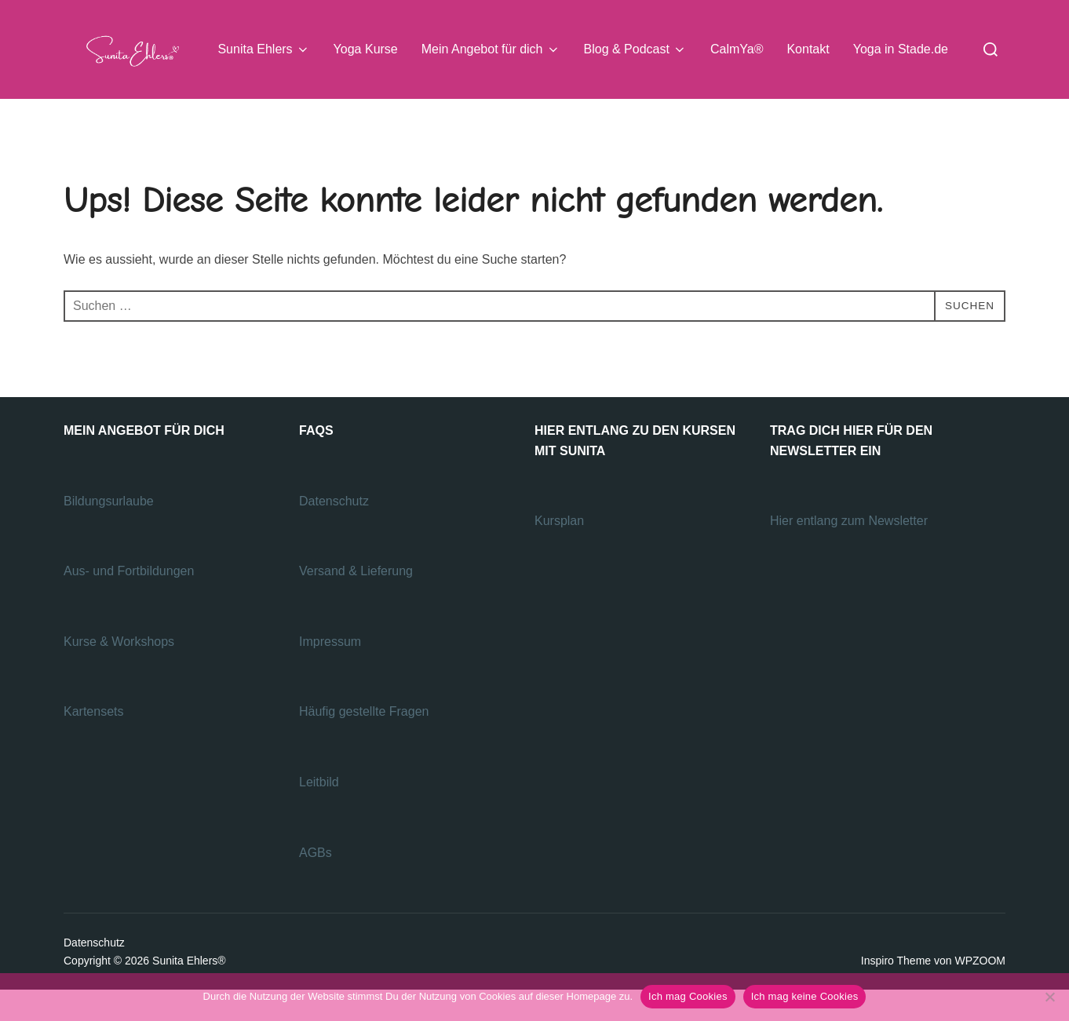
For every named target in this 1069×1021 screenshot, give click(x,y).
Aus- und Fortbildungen (131, 602)
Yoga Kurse (366, 49)
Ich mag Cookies (688, 996)
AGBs (317, 883)
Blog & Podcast (635, 49)
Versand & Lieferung (356, 602)
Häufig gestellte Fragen (364, 742)
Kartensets (93, 742)
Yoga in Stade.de (900, 49)
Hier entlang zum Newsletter (850, 552)
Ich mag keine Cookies (805, 996)
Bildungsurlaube (109, 531)
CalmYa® (737, 49)
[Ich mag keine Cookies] (1049, 997)
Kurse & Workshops (121, 672)
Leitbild (319, 813)
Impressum (330, 672)
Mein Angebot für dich (490, 49)
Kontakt (807, 49)
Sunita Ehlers (263, 49)
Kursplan (559, 552)
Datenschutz (335, 531)
